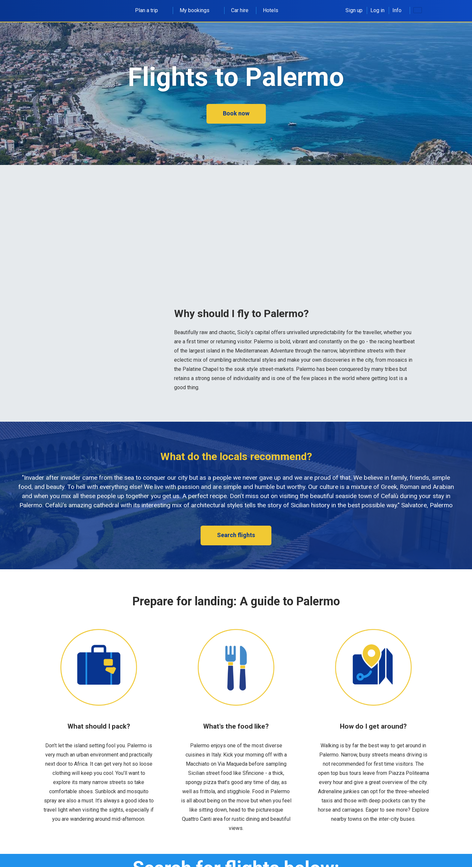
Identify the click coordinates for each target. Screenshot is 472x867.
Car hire (239, 10)
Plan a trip (150, 10)
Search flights (236, 535)
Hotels (270, 10)
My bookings (198, 10)
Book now (236, 113)
